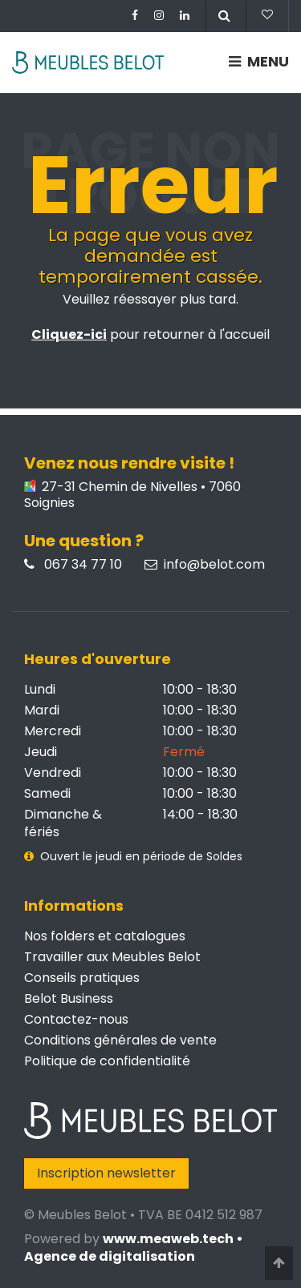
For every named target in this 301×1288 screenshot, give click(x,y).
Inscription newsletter (106, 1173)
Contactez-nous (76, 1019)
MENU (259, 61)
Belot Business (68, 998)
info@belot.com (204, 565)
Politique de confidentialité (107, 1061)
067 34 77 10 (73, 565)
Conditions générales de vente (120, 1040)
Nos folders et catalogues (104, 936)
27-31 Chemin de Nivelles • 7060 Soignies (132, 495)
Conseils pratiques (82, 977)
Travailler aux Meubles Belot (112, 957)
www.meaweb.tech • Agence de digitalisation (133, 1248)
